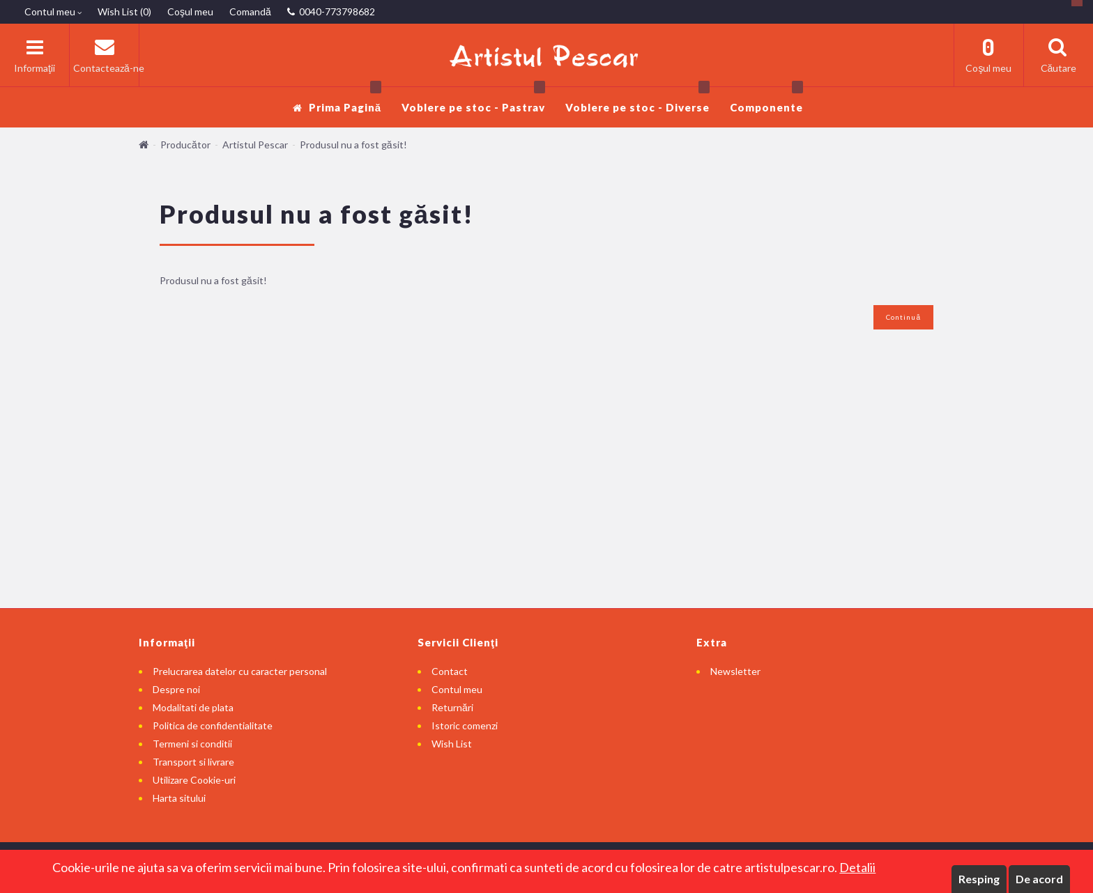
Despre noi (176, 689)
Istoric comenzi (464, 725)
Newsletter (735, 671)
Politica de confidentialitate (213, 725)
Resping (979, 878)
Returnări (452, 707)
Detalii (857, 867)
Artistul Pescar (255, 144)
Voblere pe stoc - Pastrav (473, 100)
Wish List (451, 744)
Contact (449, 671)
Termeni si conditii (192, 744)
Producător (185, 144)
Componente (766, 100)
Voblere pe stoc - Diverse (637, 100)
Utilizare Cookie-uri (194, 780)
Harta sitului (179, 798)
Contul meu (456, 689)
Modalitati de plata (193, 707)
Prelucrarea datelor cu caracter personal (240, 671)
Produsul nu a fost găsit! (353, 144)
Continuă (903, 317)
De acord (1039, 878)
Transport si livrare (193, 762)
